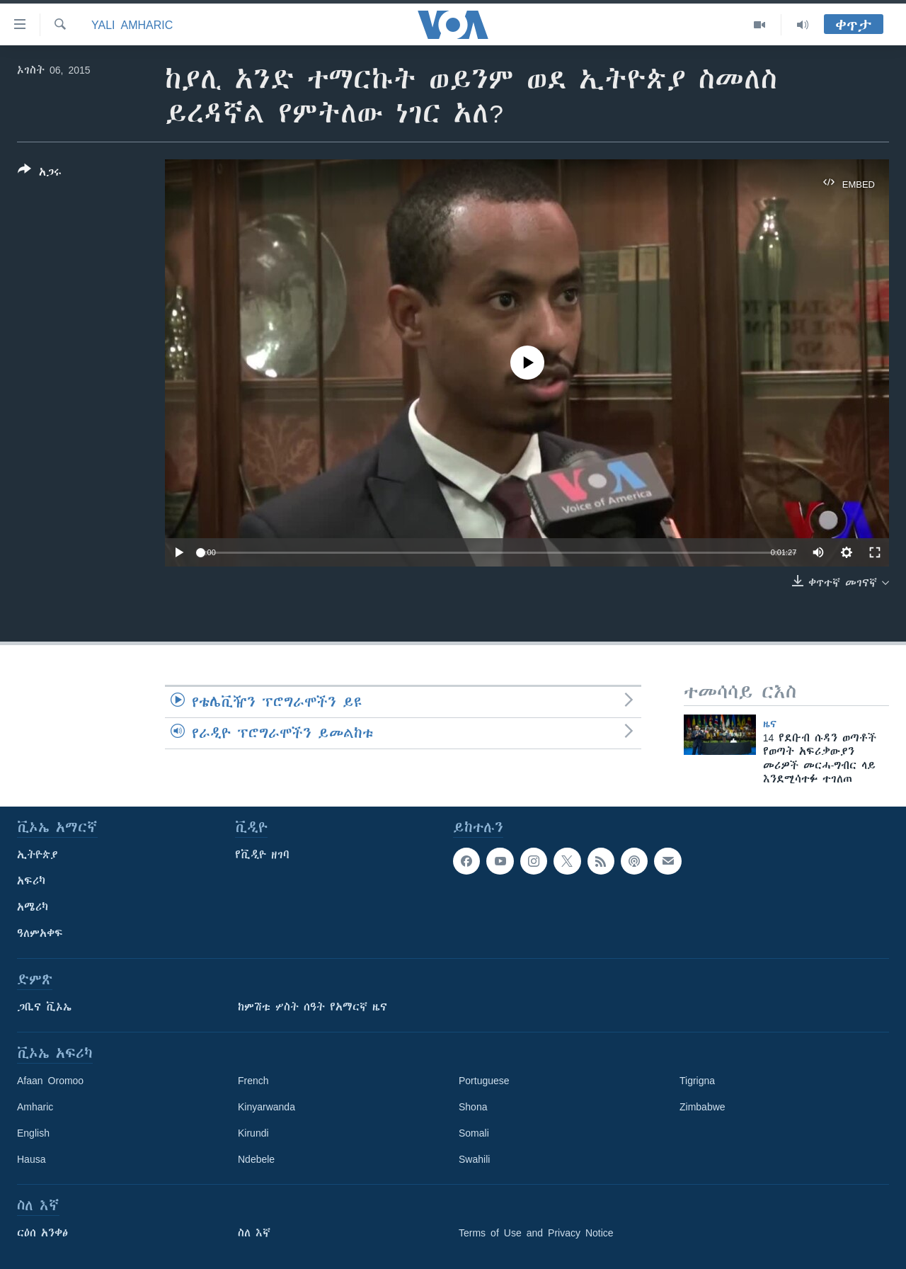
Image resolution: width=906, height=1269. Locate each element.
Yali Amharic (132, 25)
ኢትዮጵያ (37, 854)
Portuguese (484, 1080)
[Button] (40, 173)
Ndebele (256, 1159)
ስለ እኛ (254, 1233)
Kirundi (253, 1133)
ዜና (769, 723)
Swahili (474, 1159)
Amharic (35, 1106)
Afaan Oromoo (50, 1080)
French (253, 1080)
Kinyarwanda (266, 1106)
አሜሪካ (32, 907)
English (33, 1133)
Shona (473, 1106)
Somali (474, 1133)
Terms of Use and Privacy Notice (536, 1233)
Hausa (31, 1159)
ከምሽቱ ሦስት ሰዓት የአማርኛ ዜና (312, 1007)
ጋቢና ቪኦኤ (44, 1007)
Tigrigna (697, 1080)
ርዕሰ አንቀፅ (42, 1233)
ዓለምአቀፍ (40, 933)
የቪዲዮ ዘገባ (262, 854)
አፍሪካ (31, 881)
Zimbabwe (703, 1106)
